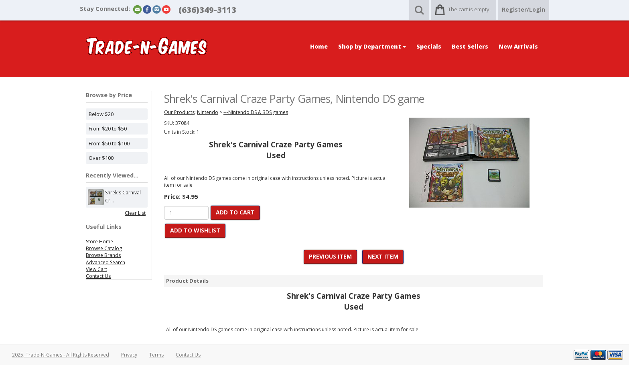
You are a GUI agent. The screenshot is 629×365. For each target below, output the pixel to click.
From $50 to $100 (109, 143)
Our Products (179, 112)
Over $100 (101, 157)
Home (319, 46)
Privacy (129, 354)
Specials (428, 46)
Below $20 (101, 114)
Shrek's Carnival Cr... (123, 197)
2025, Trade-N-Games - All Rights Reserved (60, 354)
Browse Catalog (104, 248)
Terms (156, 354)
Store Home (99, 241)
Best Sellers (470, 46)
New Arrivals (518, 46)
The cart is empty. (469, 9)
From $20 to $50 (108, 128)
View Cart (96, 269)
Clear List (135, 213)
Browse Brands (103, 255)
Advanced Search (105, 262)
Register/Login (523, 9)
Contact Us (98, 276)
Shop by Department (372, 46)
